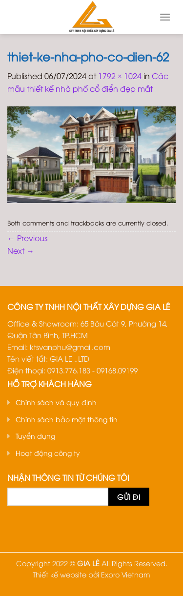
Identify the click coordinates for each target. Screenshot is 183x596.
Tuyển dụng (35, 435)
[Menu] (165, 16)
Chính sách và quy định (56, 402)
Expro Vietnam (125, 574)
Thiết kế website (59, 574)
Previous (27, 237)
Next (20, 250)
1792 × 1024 (120, 75)
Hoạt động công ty (48, 452)
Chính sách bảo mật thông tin (67, 419)
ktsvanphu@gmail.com (70, 346)
